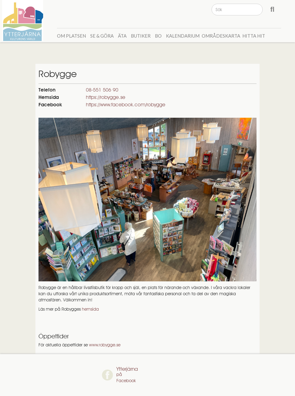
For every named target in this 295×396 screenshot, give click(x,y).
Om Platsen (71, 36)
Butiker (141, 36)
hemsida (90, 309)
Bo (158, 36)
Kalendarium (183, 36)
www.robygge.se (104, 344)
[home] (23, 20)
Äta (122, 36)
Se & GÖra (102, 36)
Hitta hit (253, 36)
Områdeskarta (221, 36)
